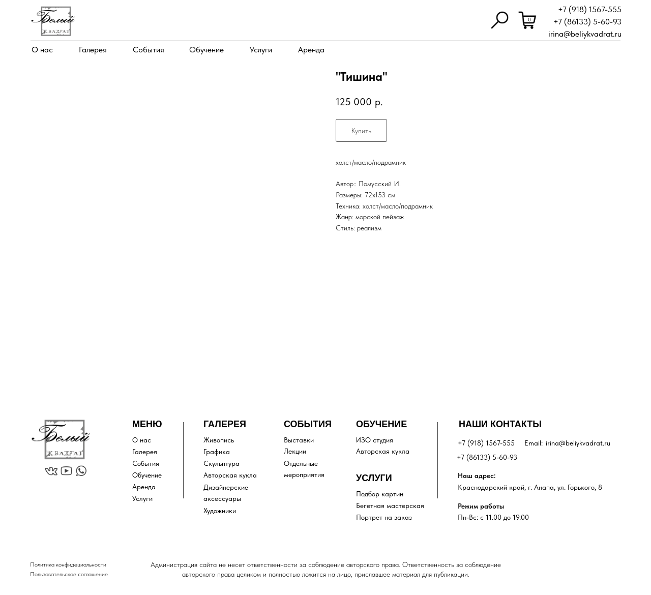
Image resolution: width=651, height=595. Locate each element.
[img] (53, 21)
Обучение (206, 49)
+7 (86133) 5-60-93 (587, 21)
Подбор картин (379, 494)
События (148, 49)
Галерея (93, 49)
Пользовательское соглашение (69, 574)
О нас (42, 49)
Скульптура (221, 463)
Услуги (261, 49)
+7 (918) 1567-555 (590, 9)
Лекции (295, 451)
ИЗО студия (374, 440)
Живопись (218, 440)
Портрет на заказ (384, 517)
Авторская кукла (230, 475)
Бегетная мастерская (390, 505)
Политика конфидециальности (68, 564)
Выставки (299, 440)
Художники (219, 511)
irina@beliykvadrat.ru (585, 34)
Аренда (311, 49)
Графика (216, 452)
